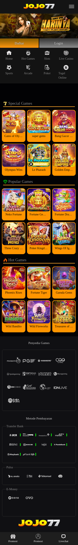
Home (9, 56)
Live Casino (66, 56)
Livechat (63, 538)
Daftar (19, 43)
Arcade (28, 70)
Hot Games (28, 56)
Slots (47, 56)
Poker (47, 70)
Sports (9, 70)
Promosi (12, 538)
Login (58, 43)
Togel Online (63, 72)
